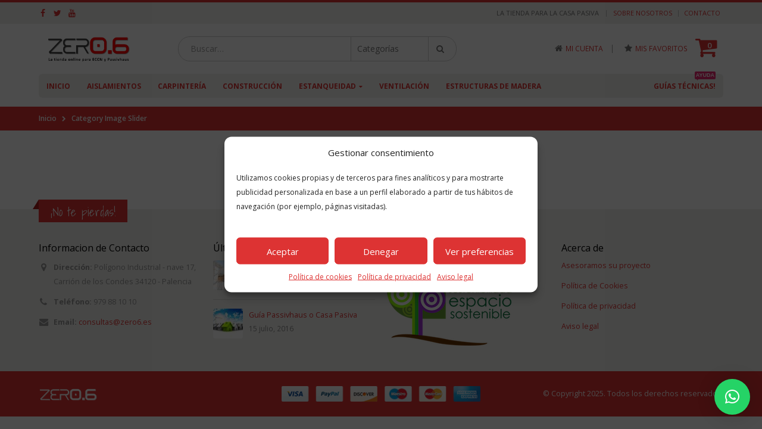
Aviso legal (455, 277)
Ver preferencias (479, 251)
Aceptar (283, 251)
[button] (732, 397)
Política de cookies (320, 277)
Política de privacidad (394, 277)
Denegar (381, 251)
